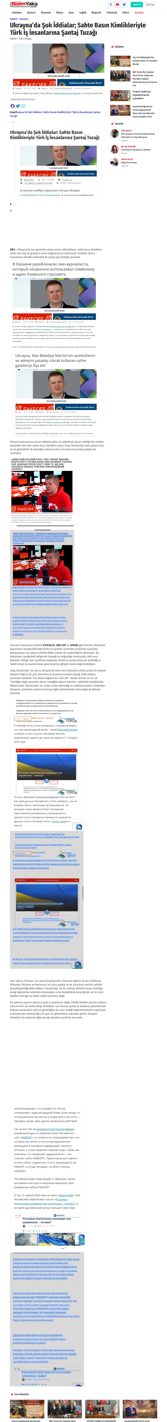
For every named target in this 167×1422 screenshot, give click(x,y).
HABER (13, 19)
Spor (71, 12)
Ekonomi (46, 12)
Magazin (96, 12)
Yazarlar (139, 12)
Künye (78, 1398)
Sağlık (82, 12)
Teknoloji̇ (111, 12)
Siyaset (31, 12)
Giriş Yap (150, 4)
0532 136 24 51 (86, 1405)
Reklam (88, 1398)
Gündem (16, 12)
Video (125, 12)
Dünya (59, 12)
